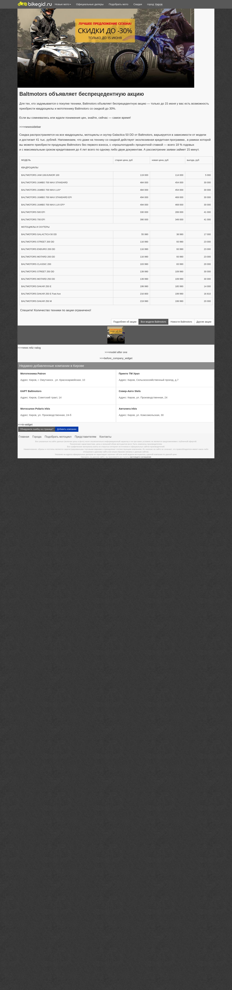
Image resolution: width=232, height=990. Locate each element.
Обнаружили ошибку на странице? (36, 429)
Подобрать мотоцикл (58, 436)
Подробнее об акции (125, 321)
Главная (24, 436)
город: (155, 4)
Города (36, 436)
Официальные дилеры (90, 4)
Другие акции (203, 321)
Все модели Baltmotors (153, 321)
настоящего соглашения (140, 457)
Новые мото (63, 4)
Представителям (85, 436)
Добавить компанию (66, 429)
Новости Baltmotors (181, 321)
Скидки (137, 4)
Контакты (105, 436)
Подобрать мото (118, 4)
